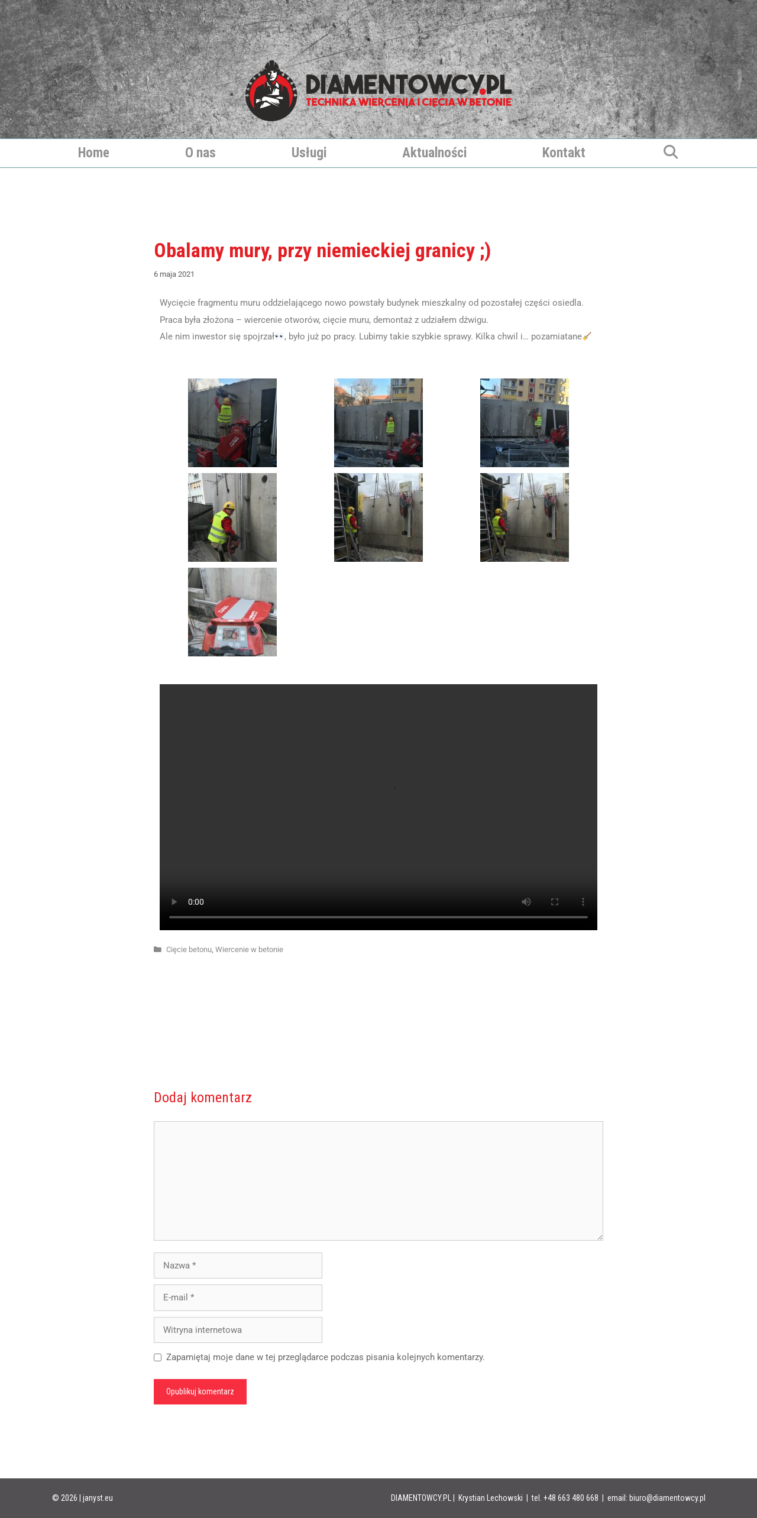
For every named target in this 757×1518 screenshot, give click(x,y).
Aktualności (434, 153)
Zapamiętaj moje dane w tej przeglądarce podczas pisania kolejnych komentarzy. (325, 1357)
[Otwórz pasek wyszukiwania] (670, 153)
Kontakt (563, 153)
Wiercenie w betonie (249, 949)
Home (93, 153)
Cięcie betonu (189, 949)
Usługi (309, 153)
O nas (200, 153)
